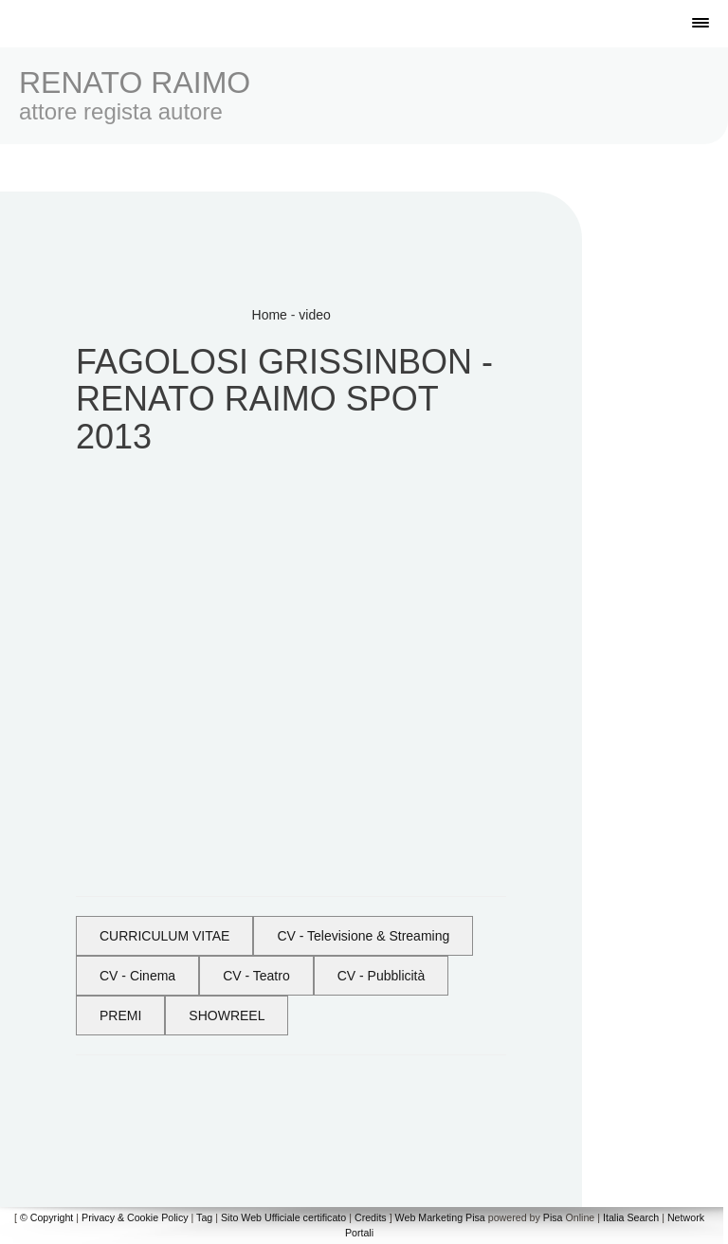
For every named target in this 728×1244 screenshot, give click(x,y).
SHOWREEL (226, 1015)
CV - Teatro (256, 975)
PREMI (120, 1015)
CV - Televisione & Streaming (363, 935)
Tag (204, 1217)
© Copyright (46, 1217)
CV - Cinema (137, 975)
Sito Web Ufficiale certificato (283, 1217)
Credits (371, 1217)
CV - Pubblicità (381, 975)
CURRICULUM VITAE (164, 935)
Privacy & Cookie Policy (135, 1217)
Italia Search (631, 1217)
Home (269, 314)
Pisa (553, 1217)
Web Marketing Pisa (440, 1217)
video (314, 314)
